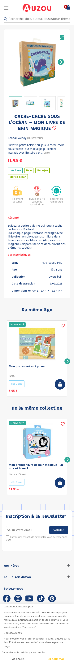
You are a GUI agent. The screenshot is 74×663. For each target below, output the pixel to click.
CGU (8, 539)
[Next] (60, 61)
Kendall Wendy (17, 138)
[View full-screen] (62, 37)
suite (47, 152)
